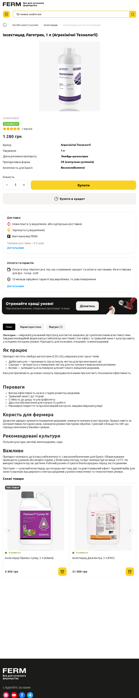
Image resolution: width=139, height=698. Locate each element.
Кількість (9, 177)
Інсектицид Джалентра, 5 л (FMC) (93, 558)
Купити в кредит (69, 199)
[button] (6, 14)
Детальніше (15, 248)
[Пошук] (132, 14)
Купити (84, 185)
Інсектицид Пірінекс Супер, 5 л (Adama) (29, 558)
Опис (9, 326)
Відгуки (56, 326)
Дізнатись (87, 306)
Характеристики (30, 326)
